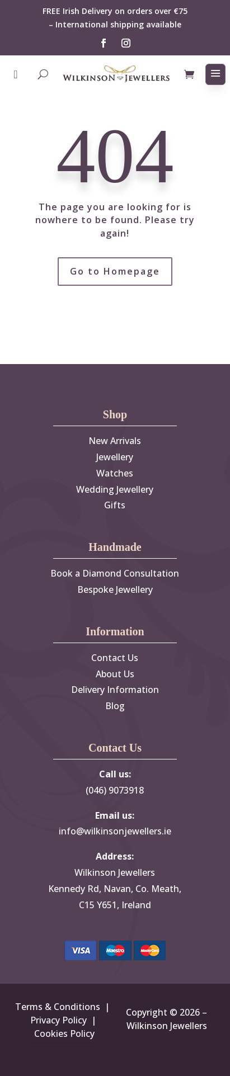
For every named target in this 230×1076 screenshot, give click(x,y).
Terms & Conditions (57, 1007)
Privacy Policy (58, 1020)
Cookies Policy (64, 1033)
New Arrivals (114, 441)
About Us (115, 674)
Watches (114, 473)
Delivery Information (115, 689)
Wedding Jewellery (114, 489)
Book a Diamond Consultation (114, 573)
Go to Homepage (115, 271)
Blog (115, 706)
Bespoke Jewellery (115, 589)
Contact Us (114, 658)
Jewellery (114, 457)
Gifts (114, 505)
